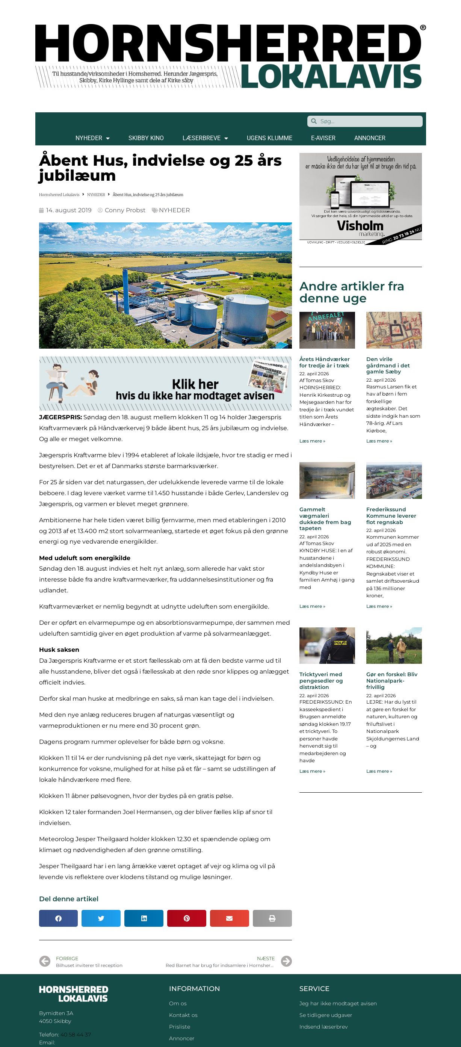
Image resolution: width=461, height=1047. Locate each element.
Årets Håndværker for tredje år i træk (324, 362)
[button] (58, 918)
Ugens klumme (269, 138)
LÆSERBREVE (205, 138)
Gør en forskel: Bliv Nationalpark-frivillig (391, 680)
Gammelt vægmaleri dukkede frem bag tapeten (325, 519)
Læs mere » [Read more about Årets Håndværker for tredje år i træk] (312, 441)
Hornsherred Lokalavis (59, 194)
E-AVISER (323, 138)
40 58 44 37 (75, 1034)
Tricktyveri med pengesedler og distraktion (321, 680)
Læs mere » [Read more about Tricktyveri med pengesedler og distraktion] (312, 771)
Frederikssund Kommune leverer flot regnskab (391, 516)
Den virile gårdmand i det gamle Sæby (388, 365)
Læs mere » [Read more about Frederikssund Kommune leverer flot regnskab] (379, 606)
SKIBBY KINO (146, 138)
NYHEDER (93, 138)
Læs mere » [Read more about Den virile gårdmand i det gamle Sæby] (379, 441)
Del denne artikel (68, 899)
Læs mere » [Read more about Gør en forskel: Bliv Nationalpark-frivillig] (379, 771)
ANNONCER (369, 138)
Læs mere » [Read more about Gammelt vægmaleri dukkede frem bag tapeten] (312, 606)
